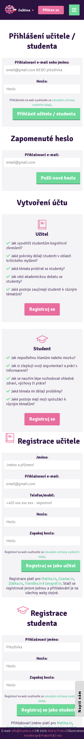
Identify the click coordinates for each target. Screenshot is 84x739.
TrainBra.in (33, 583)
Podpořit (46, 735)
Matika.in (48, 578)
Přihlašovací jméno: (42, 639)
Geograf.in (53, 583)
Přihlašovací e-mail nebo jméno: (42, 62)
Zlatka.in (16, 583)
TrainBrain (10, 9)
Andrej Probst (56, 731)
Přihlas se (51, 10)
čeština (21, 10)
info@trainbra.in (23, 731)
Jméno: (42, 457)
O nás (58, 735)
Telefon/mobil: (42, 495)
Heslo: (42, 81)
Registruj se (42, 309)
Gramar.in (66, 578)
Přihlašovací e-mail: (42, 154)
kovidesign (31, 735)
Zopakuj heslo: (42, 533)
